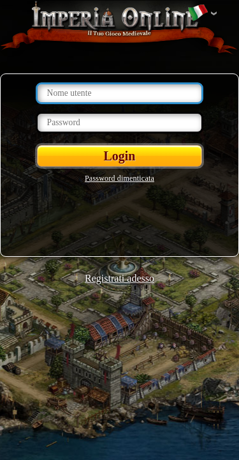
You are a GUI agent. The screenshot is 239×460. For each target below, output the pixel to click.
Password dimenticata (119, 178)
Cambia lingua (197, 13)
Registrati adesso (119, 278)
